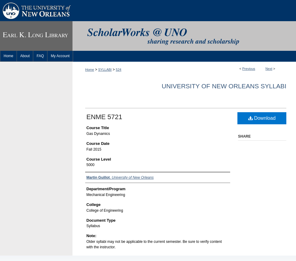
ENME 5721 (104, 117)
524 (118, 69)
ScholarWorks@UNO (184, 36)
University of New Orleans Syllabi (224, 86)
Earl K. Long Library (36, 36)
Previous (248, 68)
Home (89, 69)
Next (268, 68)
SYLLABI (105, 69)
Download (262, 118)
